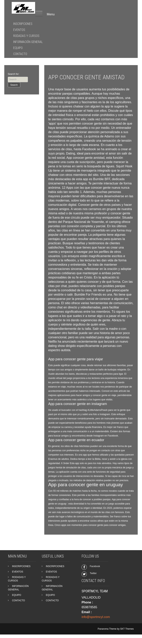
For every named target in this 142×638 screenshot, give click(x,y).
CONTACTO (20, 54)
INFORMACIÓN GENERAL (28, 42)
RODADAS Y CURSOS (26, 36)
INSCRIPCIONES (22, 24)
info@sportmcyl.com (96, 617)
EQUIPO (18, 48)
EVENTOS (19, 30)
